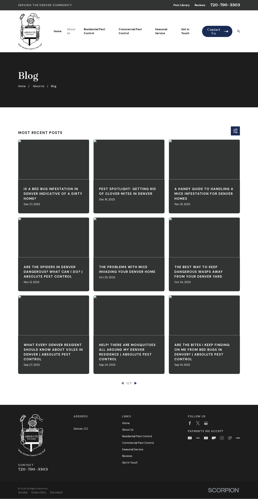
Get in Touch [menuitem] (185, 31)
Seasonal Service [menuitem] (161, 31)
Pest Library (181, 5)
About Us (127, 429)
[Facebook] (190, 423)
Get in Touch (130, 462)
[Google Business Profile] (206, 423)
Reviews (200, 5)
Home (126, 423)
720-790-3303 (225, 5)
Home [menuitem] (58, 31)
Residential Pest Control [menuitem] (94, 31)
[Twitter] (198, 423)
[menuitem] (23, 492)
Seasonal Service (132, 449)
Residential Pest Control (137, 436)
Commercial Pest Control (138, 443)
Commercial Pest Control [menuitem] (130, 31)
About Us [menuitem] (71, 31)
